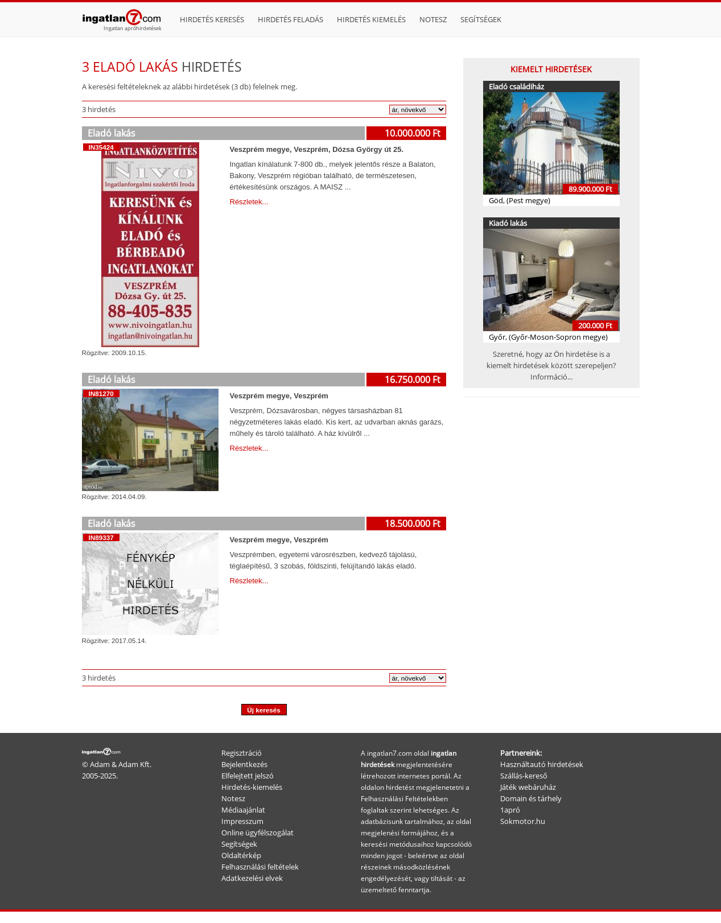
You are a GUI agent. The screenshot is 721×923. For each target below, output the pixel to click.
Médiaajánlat (243, 810)
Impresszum (242, 821)
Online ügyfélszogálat (257, 832)
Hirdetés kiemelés (371, 19)
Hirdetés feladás (290, 19)
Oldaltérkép (241, 855)
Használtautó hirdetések (541, 764)
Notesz (433, 19)
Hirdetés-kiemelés (251, 787)
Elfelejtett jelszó (247, 775)
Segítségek (480, 19)
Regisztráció (241, 753)
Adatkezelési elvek (252, 878)
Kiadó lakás (508, 223)
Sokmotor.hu (522, 821)
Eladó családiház (516, 86)
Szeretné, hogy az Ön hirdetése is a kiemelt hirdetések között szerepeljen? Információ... (551, 365)
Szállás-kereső (523, 775)
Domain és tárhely (531, 798)
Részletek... (249, 201)
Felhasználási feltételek (260, 867)
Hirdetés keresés (212, 19)
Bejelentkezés (244, 764)
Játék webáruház (528, 787)
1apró (510, 810)
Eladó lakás (111, 133)
